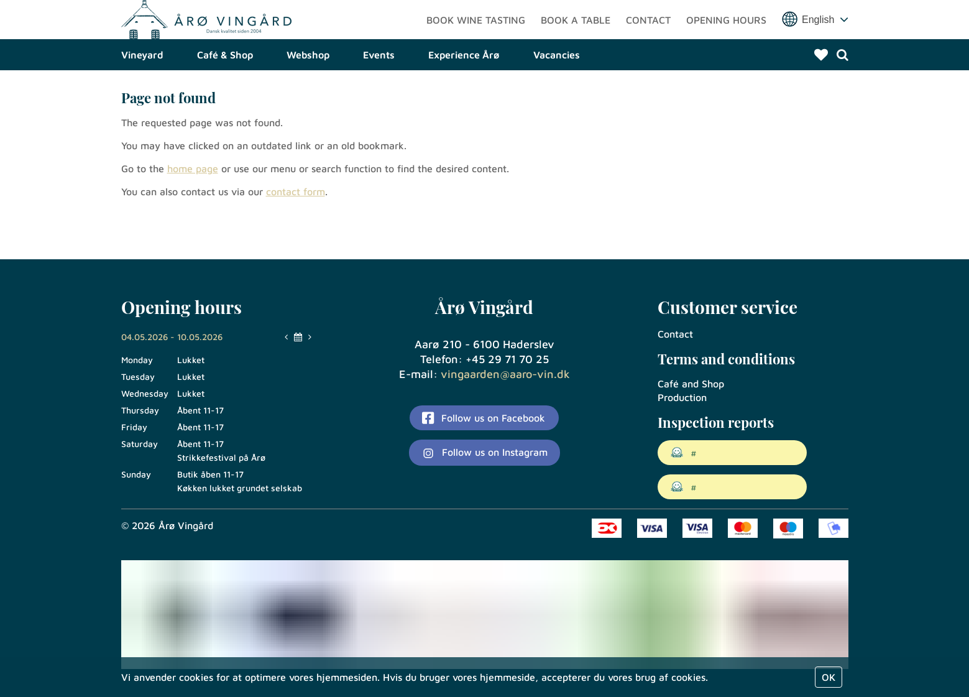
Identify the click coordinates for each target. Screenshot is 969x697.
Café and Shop (691, 383)
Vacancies (556, 96)
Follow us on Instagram (484, 453)
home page (192, 210)
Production (682, 397)
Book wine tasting (475, 40)
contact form (295, 233)
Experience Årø (464, 96)
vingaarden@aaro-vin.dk (505, 374)
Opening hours (726, 40)
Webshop (308, 96)
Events (379, 96)
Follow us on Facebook (483, 418)
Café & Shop (225, 96)
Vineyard (142, 96)
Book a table (575, 40)
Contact (648, 40)
